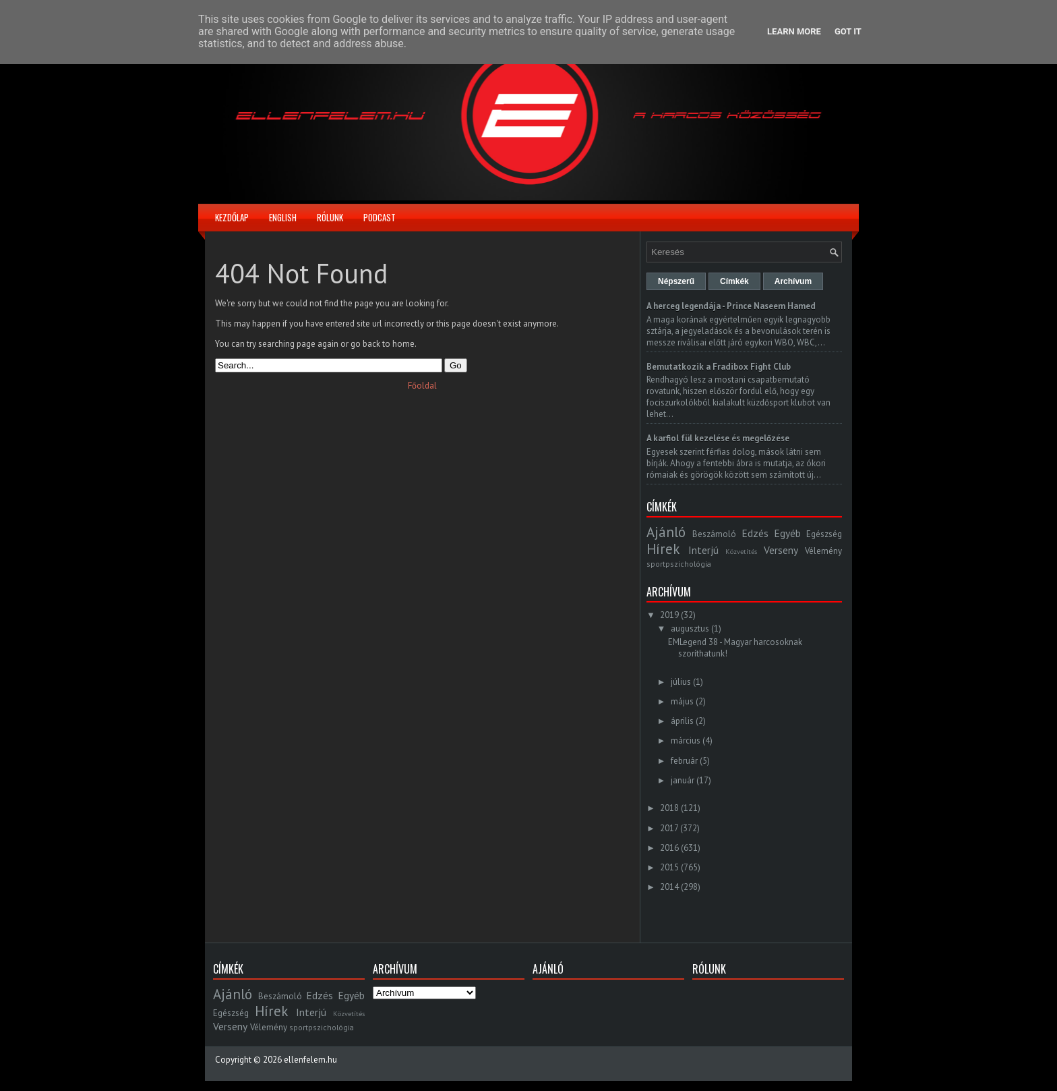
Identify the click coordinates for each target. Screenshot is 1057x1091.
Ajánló (666, 532)
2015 (669, 867)
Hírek (663, 549)
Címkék (734, 281)
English (283, 217)
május (682, 701)
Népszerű (676, 281)
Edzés (755, 533)
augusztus (690, 628)
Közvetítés (741, 551)
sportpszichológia (678, 564)
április (682, 721)
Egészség (824, 534)
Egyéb (787, 533)
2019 (669, 615)
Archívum (793, 281)
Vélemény (823, 551)
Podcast (379, 217)
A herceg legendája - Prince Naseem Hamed (731, 306)
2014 (669, 887)
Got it (848, 31)
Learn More (794, 31)
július (681, 682)
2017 (669, 828)
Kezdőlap (232, 217)
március (685, 740)
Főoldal (422, 385)
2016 (669, 848)
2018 (669, 808)
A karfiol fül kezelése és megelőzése (717, 438)
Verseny (781, 550)
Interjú (703, 550)
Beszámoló (714, 534)
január (682, 780)
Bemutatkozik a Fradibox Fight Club (718, 366)
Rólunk (330, 217)
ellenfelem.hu (310, 1059)
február (684, 760)
